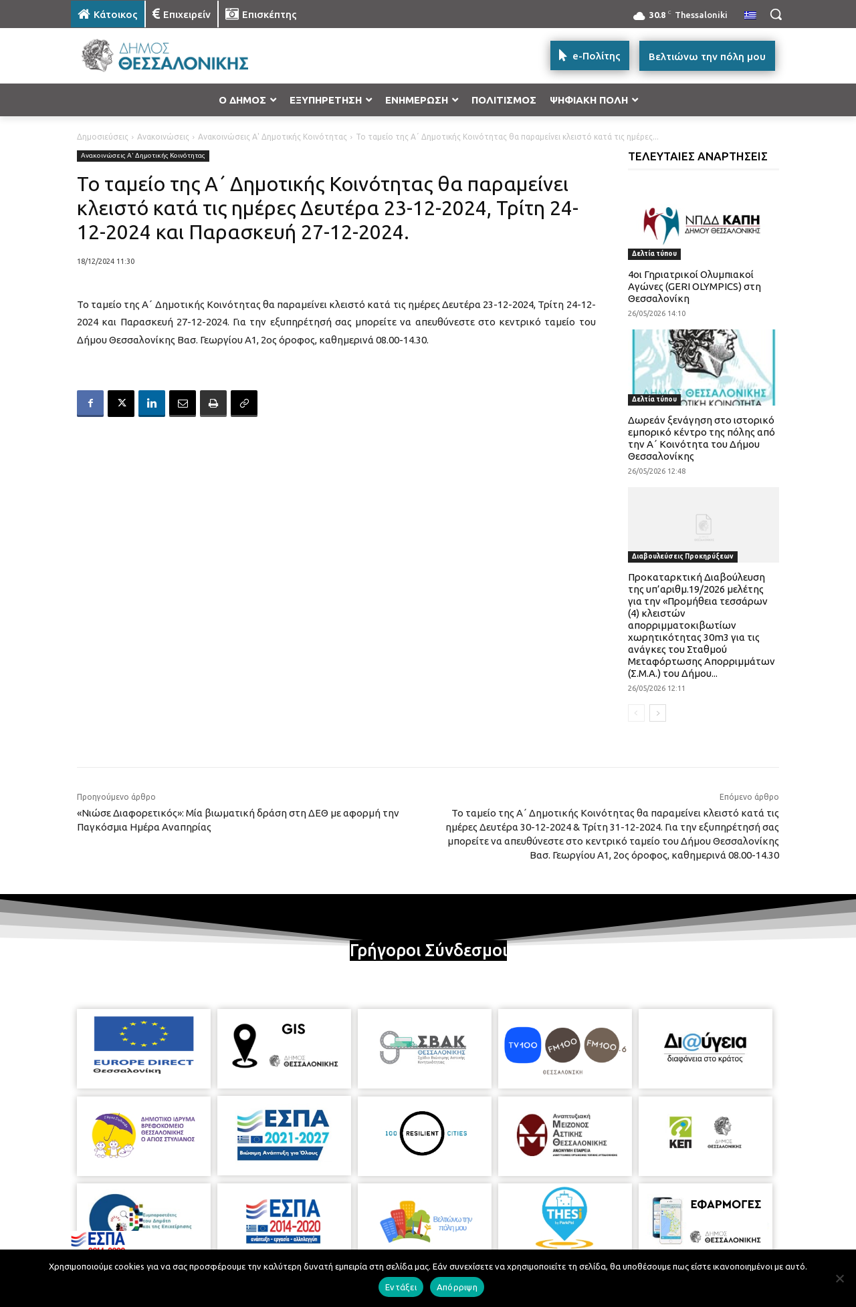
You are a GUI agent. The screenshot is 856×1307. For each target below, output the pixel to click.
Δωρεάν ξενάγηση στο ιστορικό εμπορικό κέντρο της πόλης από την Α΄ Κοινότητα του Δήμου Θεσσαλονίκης (701, 438)
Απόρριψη (457, 1287)
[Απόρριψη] (839, 1278)
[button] (775, 14)
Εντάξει (401, 1287)
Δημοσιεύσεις (102, 136)
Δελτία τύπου (654, 253)
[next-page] (657, 713)
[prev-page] (636, 713)
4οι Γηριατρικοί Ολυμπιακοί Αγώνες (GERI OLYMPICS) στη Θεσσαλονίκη (694, 286)
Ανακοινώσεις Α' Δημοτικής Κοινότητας (272, 136)
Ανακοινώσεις (163, 136)
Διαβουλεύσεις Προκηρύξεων (683, 556)
